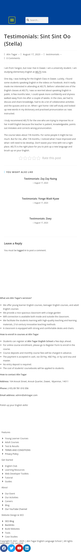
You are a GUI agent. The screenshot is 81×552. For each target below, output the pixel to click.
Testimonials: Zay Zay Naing (40, 178)
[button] (12, 20)
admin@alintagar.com (27, 395)
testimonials (52, 54)
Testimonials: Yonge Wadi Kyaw (40, 198)
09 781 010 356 (20, 388)
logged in (21, 250)
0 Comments (13, 58)
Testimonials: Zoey (40, 218)
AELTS (38, 71)
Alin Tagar (11, 54)
